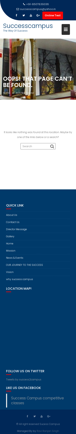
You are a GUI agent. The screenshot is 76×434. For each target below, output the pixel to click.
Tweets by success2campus (23, 380)
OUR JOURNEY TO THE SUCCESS (24, 266)
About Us (11, 216)
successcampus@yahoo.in (36, 9)
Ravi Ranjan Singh (48, 431)
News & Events (14, 259)
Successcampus (28, 26)
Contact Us (12, 223)
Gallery (10, 237)
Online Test (53, 15)
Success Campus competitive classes (37, 402)
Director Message (16, 230)
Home (9, 244)
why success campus (19, 280)
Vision (10, 273)
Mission (10, 252)
